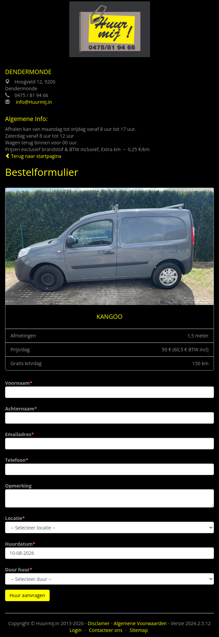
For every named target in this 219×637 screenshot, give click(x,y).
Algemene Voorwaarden (140, 623)
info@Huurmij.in (34, 102)
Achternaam (19, 408)
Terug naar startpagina (33, 156)
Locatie (13, 518)
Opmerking (18, 485)
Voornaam (17, 383)
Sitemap (139, 630)
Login (75, 630)
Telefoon (15, 460)
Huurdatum (19, 544)
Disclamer (99, 623)
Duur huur (17, 569)
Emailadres (18, 434)
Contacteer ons (105, 630)
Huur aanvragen (27, 595)
